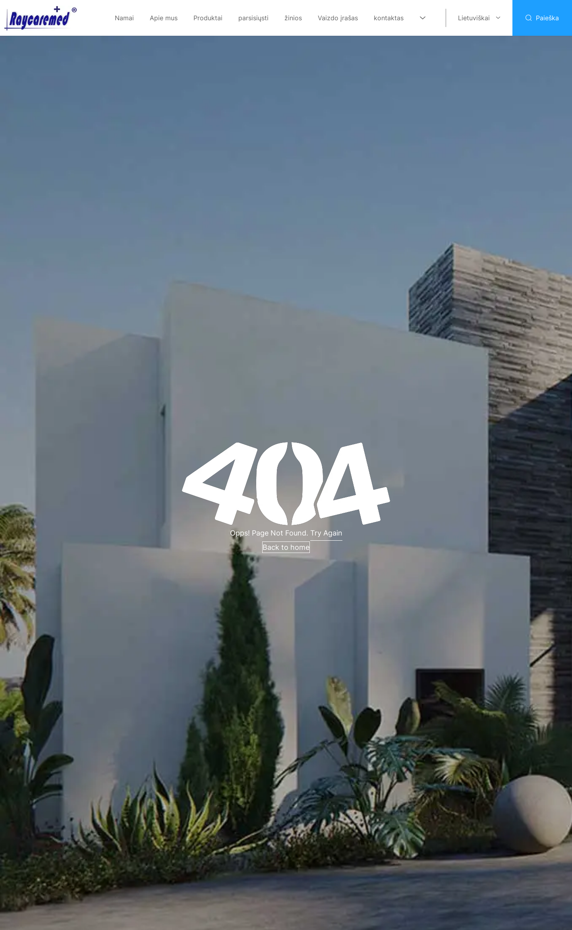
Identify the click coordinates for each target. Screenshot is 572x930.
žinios (293, 18)
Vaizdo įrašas (338, 18)
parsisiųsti (253, 18)
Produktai (207, 18)
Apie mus (164, 18)
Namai (124, 18)
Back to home (286, 547)
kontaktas (389, 18)
